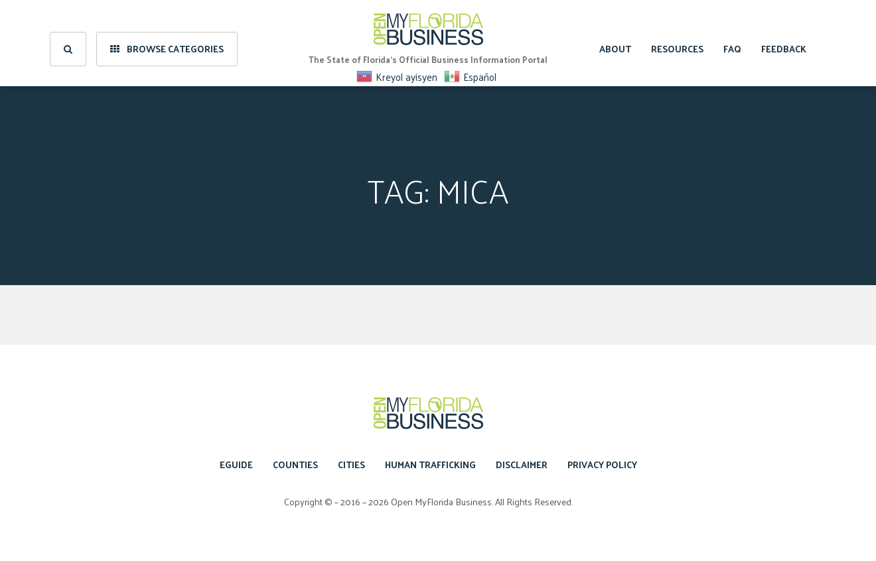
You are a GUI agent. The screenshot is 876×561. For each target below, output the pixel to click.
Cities (351, 464)
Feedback (783, 42)
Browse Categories (167, 42)
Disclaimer (522, 464)
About (615, 42)
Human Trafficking (430, 464)
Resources (677, 42)
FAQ (732, 42)
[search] (68, 43)
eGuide (236, 464)
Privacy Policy (602, 464)
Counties (295, 464)
